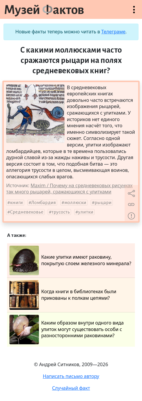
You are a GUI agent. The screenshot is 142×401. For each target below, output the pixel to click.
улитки (85, 212)
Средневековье (26, 212)
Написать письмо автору (71, 376)
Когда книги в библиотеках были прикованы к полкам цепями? (62, 295)
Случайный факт (71, 388)
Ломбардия (43, 202)
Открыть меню (134, 13)
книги (16, 202)
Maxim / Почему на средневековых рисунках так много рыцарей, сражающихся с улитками (69, 188)
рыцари (103, 202)
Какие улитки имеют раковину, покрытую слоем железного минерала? (70, 260)
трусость (61, 212)
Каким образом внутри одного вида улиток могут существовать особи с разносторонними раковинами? (66, 329)
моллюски (75, 202)
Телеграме (113, 31)
